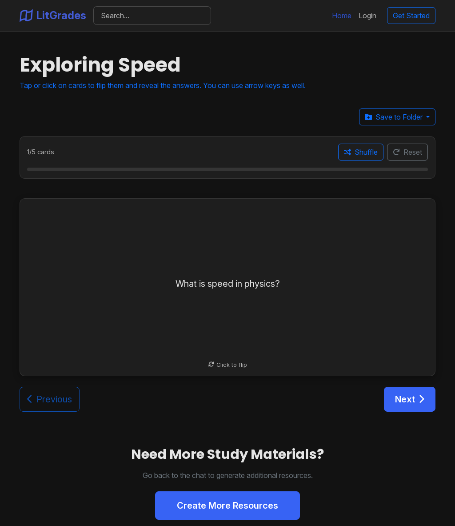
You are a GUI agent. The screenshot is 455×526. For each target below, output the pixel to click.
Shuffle (361, 152)
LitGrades (53, 15)
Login (367, 15)
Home (341, 15)
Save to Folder (394, 116)
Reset (407, 152)
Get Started (411, 15)
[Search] (152, 15)
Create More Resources (227, 505)
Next (409, 399)
